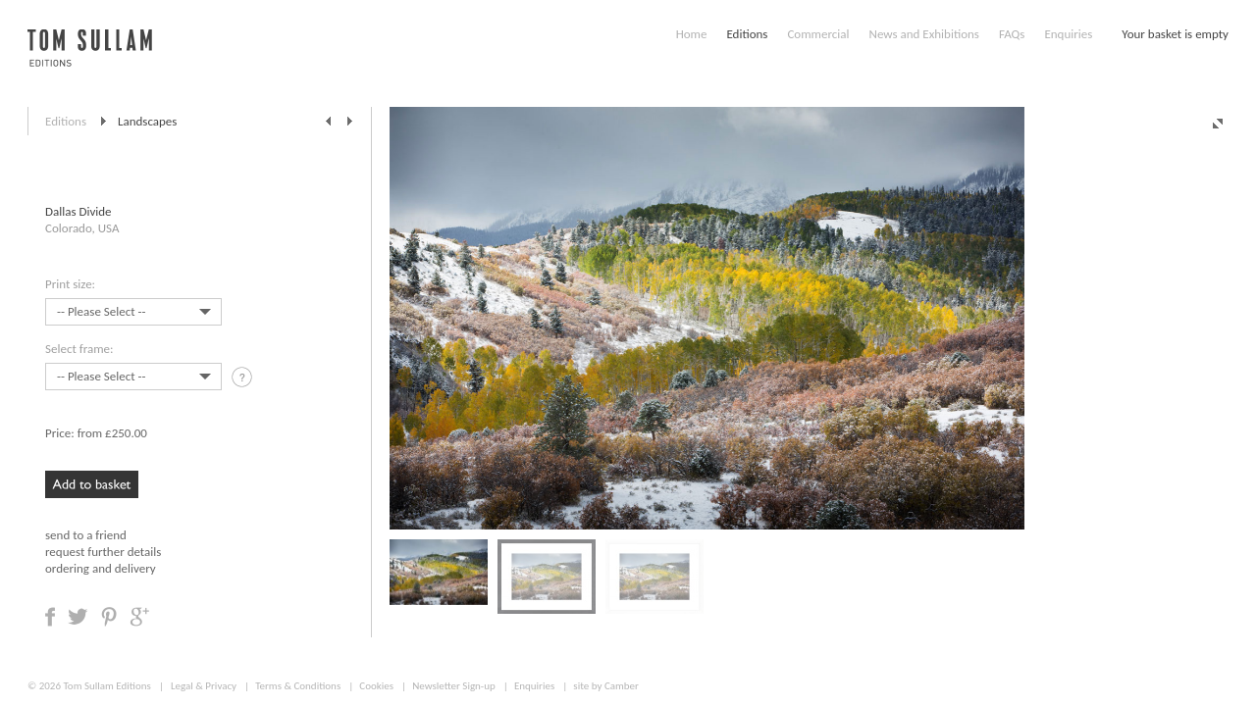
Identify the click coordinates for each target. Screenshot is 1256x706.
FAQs (1011, 33)
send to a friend (86, 535)
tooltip (244, 380)
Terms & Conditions (297, 686)
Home (691, 33)
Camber (621, 686)
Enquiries (1068, 33)
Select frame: (79, 348)
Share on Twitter (78, 617)
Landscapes (147, 121)
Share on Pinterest (109, 617)
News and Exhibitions (923, 33)
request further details (103, 551)
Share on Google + (139, 617)
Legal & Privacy (203, 686)
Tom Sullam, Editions (89, 58)
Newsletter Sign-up (454, 686)
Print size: (70, 284)
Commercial (818, 33)
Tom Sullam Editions (106, 686)
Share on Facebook (50, 617)
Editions (746, 33)
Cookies (376, 686)
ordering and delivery (100, 568)
